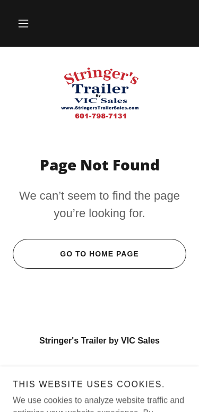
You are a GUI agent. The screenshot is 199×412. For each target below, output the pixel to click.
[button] (23, 23)
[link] (99, 93)
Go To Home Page (76, 254)
